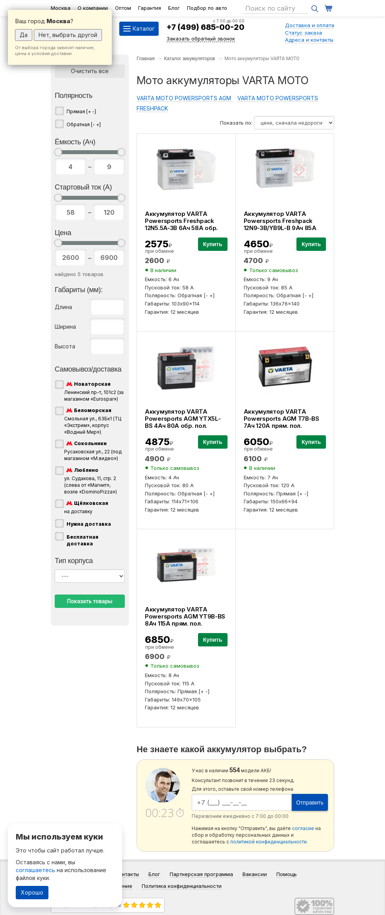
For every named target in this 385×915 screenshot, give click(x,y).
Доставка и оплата (309, 25)
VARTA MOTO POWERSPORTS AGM (185, 98)
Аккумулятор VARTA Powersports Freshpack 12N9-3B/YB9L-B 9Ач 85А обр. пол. (280, 224)
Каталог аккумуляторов (189, 58)
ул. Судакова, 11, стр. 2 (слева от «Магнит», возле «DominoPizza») (90, 480)
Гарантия (149, 8)
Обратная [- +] (84, 124)
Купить (212, 244)
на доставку (86, 506)
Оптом (123, 8)
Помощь (286, 874)
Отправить (309, 802)
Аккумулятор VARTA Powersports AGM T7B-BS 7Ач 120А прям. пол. (281, 418)
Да (24, 34)
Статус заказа (303, 32)
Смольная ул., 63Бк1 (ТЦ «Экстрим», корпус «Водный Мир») (92, 421)
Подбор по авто (207, 8)
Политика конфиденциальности (182, 886)
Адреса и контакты (309, 40)
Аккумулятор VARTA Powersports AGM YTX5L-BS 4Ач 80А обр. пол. (182, 418)
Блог (174, 8)
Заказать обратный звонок (201, 38)
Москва (60, 8)
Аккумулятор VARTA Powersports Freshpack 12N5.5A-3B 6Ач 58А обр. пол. (181, 224)
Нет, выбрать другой (68, 34)
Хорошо (32, 892)
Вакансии (254, 874)
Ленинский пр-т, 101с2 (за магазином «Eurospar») (94, 391)
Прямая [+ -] (81, 111)
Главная (146, 58)
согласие (303, 828)
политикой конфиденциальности (268, 842)
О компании (93, 8)
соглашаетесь (35, 870)
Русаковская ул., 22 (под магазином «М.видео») (93, 450)
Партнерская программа (201, 874)
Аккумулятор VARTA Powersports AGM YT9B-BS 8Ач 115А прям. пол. (185, 616)
